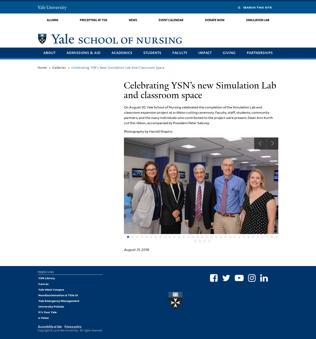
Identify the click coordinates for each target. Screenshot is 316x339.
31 (267, 237)
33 (276, 237)
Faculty (179, 52)
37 (209, 241)
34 (195, 241)
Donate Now (215, 20)
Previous (260, 143)
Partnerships (260, 52)
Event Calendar (171, 20)
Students (152, 52)
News (133, 20)
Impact (205, 52)
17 (202, 237)
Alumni (52, 20)
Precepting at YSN (93, 20)
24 (234, 237)
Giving (229, 52)
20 (216, 237)
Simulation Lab (257, 20)
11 (174, 237)
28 (253, 237)
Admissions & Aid (83, 52)
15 (193, 237)
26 (244, 237)
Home (42, 68)
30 (262, 237)
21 (220, 237)
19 (211, 237)
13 (183, 237)
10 (169, 237)
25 (239, 237)
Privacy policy (72, 326)
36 (204, 241)
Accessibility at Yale (50, 326)
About (49, 52)
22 (225, 237)
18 (207, 237)
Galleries (59, 68)
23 (230, 237)
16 (197, 237)
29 (258, 237)
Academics (121, 52)
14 (188, 237)
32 (271, 237)
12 (179, 237)
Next (272, 143)
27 (248, 237)
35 (200, 241)
